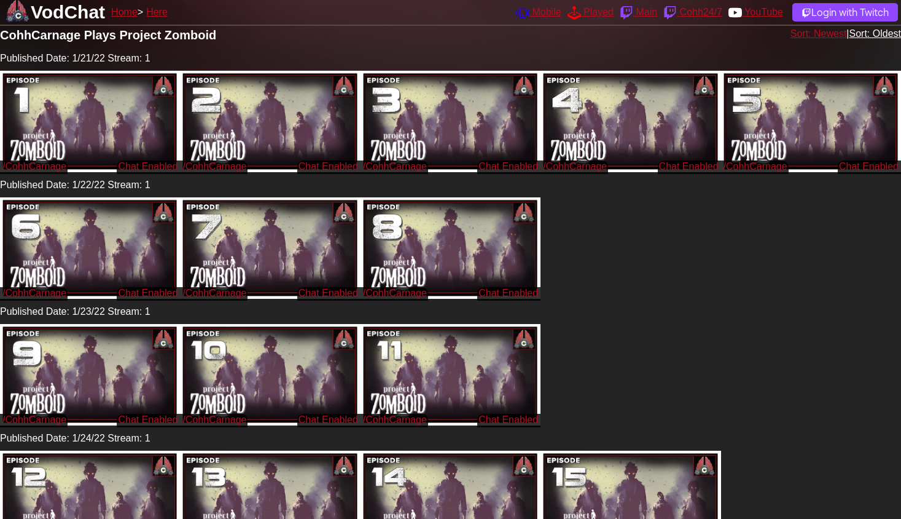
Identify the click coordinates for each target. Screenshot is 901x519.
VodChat (68, 12)
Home (124, 12)
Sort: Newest (818, 33)
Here (157, 12)
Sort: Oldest (875, 33)
